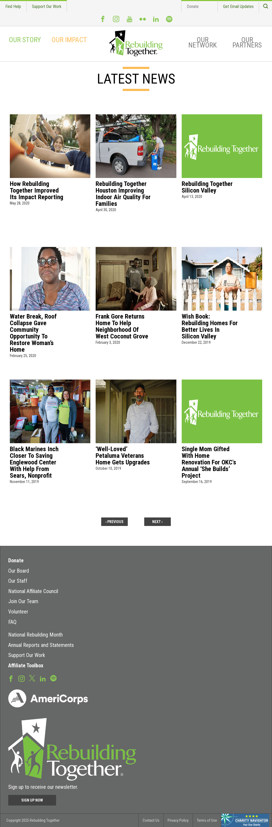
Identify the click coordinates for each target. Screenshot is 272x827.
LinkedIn (156, 21)
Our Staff (17, 581)
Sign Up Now (32, 800)
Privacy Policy (178, 820)
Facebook (102, 21)
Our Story (25, 40)
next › (157, 522)
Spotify (169, 21)
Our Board (18, 571)
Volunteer (18, 611)
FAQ (12, 622)
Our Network (202, 42)
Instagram (116, 21)
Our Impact (69, 40)
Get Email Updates (238, 6)
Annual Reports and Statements (41, 645)
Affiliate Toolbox (25, 665)
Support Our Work (46, 6)
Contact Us (151, 820)
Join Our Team (23, 601)
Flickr (142, 21)
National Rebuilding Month (35, 635)
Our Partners (247, 42)
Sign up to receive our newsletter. (43, 787)
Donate (193, 6)
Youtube (129, 21)
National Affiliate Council (33, 591)
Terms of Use (207, 820)
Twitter (32, 678)
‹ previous (114, 522)
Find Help (13, 6)
